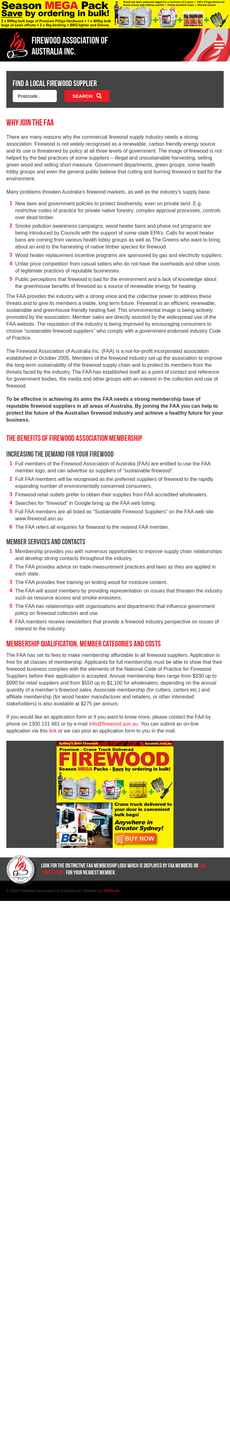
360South (111, 891)
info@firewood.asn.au (113, 724)
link (53, 730)
